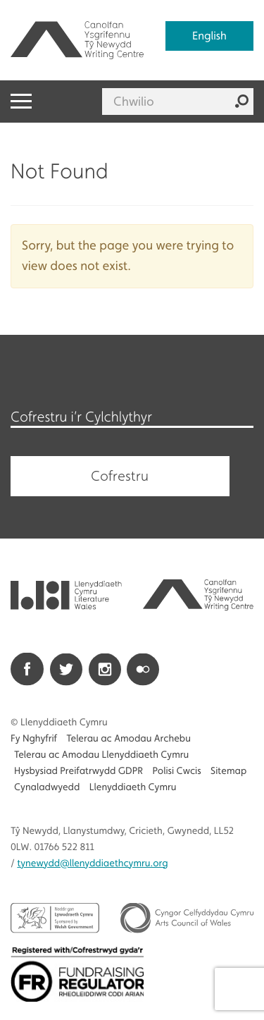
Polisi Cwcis (176, 771)
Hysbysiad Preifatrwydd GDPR (78, 771)
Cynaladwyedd (47, 787)
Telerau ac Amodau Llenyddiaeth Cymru (101, 755)
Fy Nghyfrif (34, 738)
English (209, 35)
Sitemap (228, 771)
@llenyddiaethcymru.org (92, 863)
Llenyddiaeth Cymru (133, 787)
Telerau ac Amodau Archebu (128, 738)
